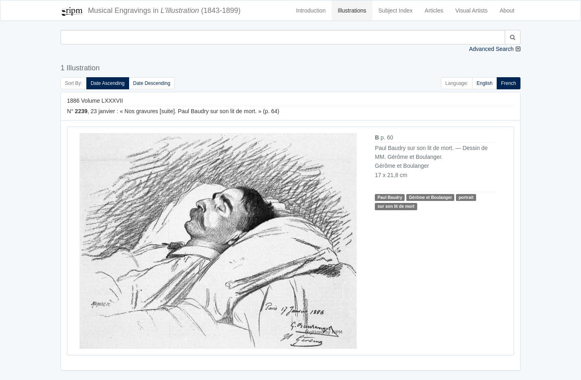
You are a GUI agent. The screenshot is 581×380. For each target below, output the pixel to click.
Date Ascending (108, 83)
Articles (434, 10)
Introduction (311, 10)
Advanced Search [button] (491, 49)
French (508, 83)
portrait (466, 197)
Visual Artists (472, 10)
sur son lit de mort (396, 206)
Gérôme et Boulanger (430, 197)
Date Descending (151, 83)
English (484, 83)
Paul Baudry (390, 197)
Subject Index (395, 10)
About (506, 10)
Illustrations (352, 10)
